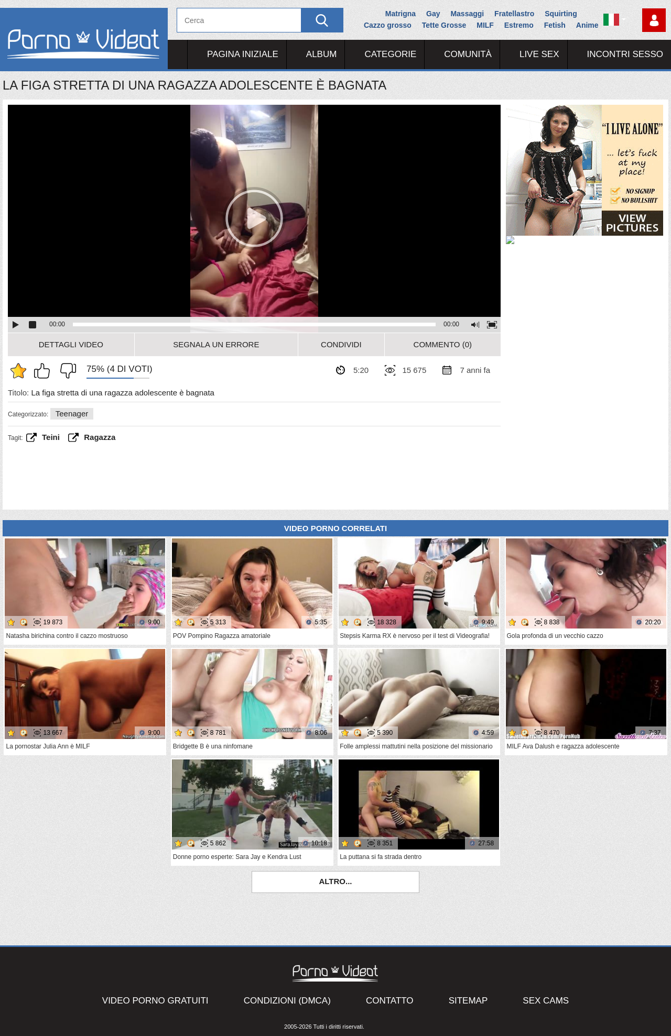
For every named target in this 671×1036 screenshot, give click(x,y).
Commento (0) (443, 344)
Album (321, 54)
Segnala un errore (216, 344)
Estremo (519, 25)
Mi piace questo (44, 371)
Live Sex (539, 54)
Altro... (335, 881)
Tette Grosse (444, 25)
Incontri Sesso (625, 54)
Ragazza (99, 437)
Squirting (561, 13)
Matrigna (400, 13)
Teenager (72, 413)
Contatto (390, 1001)
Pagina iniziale (242, 54)
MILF (485, 25)
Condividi (341, 344)
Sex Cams (546, 1001)
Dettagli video (71, 344)
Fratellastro (514, 13)
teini (51, 437)
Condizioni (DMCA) (287, 1001)
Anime (587, 25)
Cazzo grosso (388, 25)
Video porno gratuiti (155, 1001)
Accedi (654, 20)
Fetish (555, 25)
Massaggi (467, 13)
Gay (433, 13)
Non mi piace (65, 371)
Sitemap (468, 1001)
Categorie (390, 54)
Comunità (468, 54)
